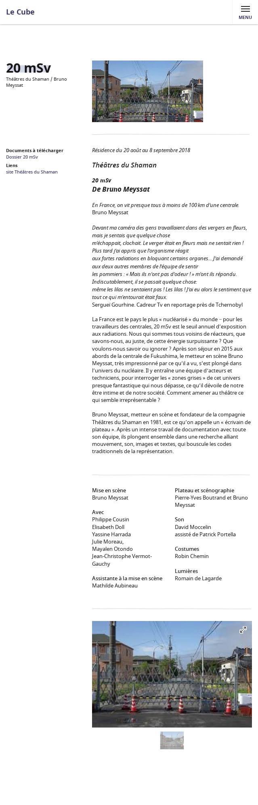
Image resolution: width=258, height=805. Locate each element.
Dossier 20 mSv (22, 157)
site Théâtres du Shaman (32, 172)
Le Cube (20, 12)
